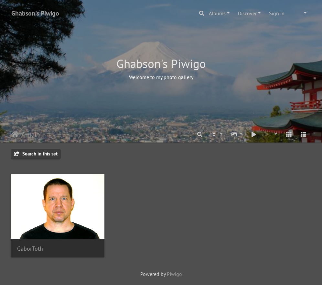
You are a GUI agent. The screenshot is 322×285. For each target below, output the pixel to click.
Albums (217, 13)
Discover (247, 13)
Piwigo (174, 274)
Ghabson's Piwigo (35, 13)
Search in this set (36, 154)
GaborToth (30, 248)
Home (15, 134)
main (33, 134)
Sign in (276, 13)
